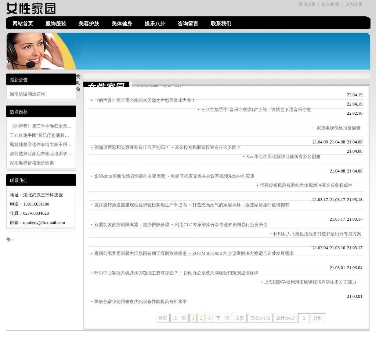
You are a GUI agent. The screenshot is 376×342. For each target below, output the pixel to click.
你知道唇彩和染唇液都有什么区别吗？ (131, 147)
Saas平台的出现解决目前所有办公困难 (283, 156)
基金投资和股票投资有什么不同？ (208, 147)
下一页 (222, 318)
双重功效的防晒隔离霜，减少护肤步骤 (131, 224)
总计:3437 (285, 318)
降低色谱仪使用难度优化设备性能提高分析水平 (140, 301)
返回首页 (307, 4)
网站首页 (22, 23)
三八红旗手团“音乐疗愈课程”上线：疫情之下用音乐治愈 (256, 109)
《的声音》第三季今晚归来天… (41, 126)
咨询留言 (188, 23)
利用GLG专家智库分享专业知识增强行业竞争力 (221, 224)
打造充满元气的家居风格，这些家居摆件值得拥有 (240, 204)
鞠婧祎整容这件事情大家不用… (41, 144)
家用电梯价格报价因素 (32, 162)
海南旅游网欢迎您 (27, 94)
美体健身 (122, 23)
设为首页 (354, 4)
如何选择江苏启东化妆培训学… (41, 153)
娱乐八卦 (155, 23)
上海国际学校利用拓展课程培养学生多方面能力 (310, 282)
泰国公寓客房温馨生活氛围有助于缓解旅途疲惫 (140, 253)
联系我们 (221, 23)
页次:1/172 (260, 318)
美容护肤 (89, 23)
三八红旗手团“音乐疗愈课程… (39, 135)
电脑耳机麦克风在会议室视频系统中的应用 (212, 176)
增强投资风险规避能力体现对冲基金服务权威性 (306, 185)
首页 (162, 318)
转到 (318, 318)
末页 (239, 318)
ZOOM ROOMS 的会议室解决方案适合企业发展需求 (243, 253)
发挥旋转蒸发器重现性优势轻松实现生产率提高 (140, 204)
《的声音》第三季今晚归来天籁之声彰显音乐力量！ (145, 100)
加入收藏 (330, 4)
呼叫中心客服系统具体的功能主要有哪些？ (136, 272)
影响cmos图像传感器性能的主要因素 (129, 176)
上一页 (179, 318)
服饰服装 (56, 23)
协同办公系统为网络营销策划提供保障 (221, 272)
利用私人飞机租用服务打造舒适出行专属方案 (317, 233)
